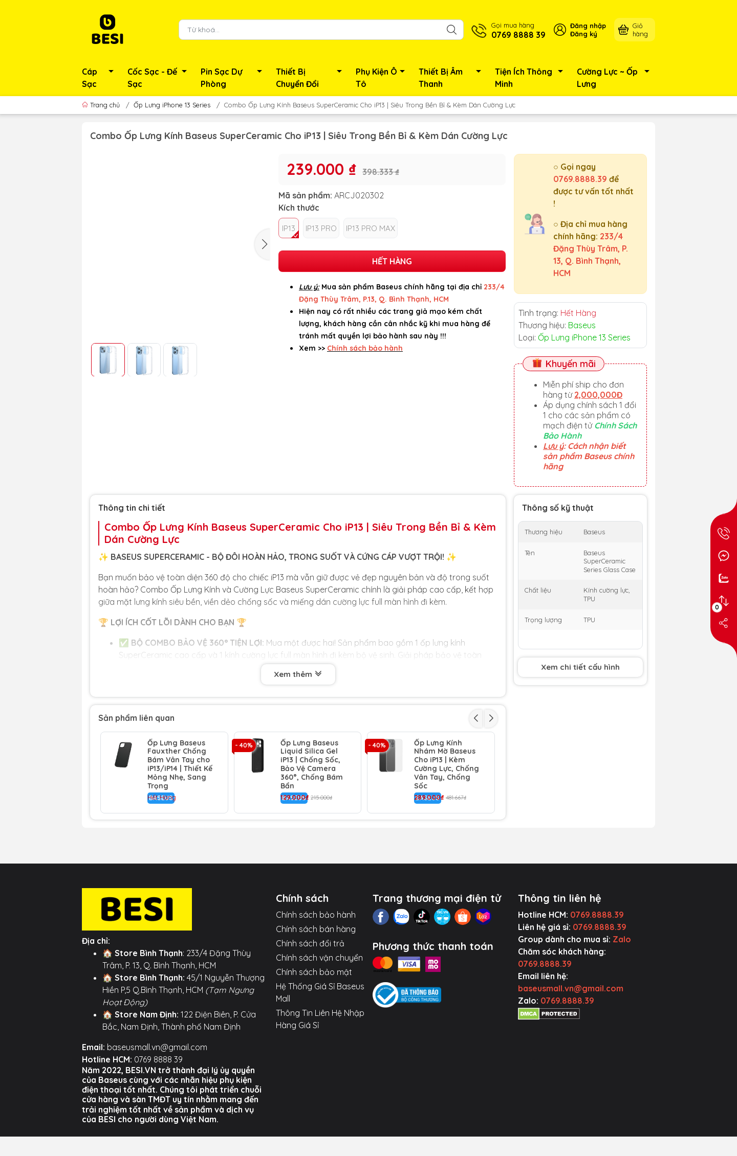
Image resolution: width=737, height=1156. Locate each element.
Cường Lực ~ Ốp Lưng (616, 77)
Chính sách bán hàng (316, 978)
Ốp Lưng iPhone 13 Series (172, 105)
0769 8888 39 (158, 1109)
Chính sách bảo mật (314, 1021)
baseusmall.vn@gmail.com (157, 1097)
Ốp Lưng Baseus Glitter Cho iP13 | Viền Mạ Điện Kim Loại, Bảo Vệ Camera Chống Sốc (178, 846)
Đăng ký (583, 34)
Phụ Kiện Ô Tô (383, 77)
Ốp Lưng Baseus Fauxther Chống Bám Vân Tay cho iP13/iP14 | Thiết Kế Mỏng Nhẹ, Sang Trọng (179, 764)
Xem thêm (298, 675)
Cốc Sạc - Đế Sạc (159, 77)
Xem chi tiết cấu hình (580, 667)
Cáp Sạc (100, 77)
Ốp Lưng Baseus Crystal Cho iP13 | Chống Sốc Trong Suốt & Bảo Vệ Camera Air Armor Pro (312, 846)
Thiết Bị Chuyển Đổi (312, 77)
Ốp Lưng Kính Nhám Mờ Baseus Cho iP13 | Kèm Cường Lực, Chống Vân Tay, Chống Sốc (446, 764)
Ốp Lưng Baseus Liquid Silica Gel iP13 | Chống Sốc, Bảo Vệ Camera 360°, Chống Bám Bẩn (311, 764)
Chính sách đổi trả (310, 993)
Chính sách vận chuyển (319, 1007)
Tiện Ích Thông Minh (532, 77)
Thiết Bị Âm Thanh (453, 77)
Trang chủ (102, 105)
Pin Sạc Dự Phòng (234, 77)
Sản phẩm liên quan (136, 718)
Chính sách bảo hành (316, 964)
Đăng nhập (588, 25)
